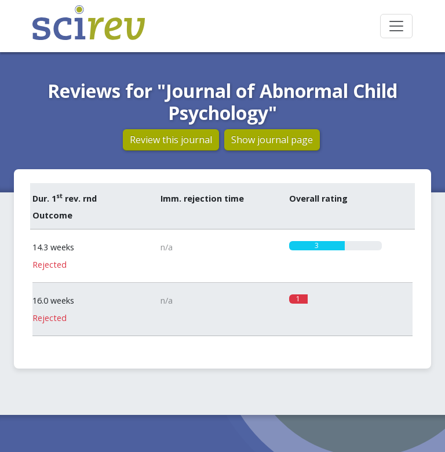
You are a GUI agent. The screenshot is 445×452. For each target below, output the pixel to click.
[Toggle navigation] (396, 26)
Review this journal (171, 139)
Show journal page (272, 139)
